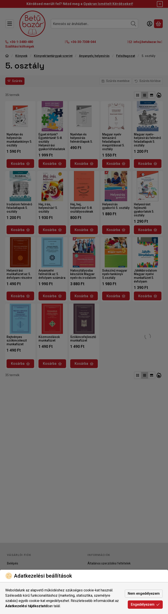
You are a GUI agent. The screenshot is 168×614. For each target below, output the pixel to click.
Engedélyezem (145, 604)
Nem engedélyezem (144, 593)
